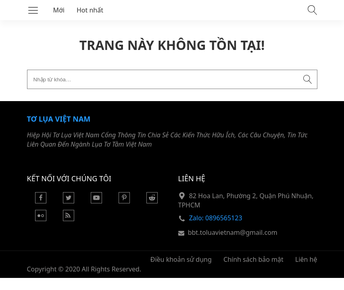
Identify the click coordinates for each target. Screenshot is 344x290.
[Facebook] (40, 201)
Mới (59, 10)
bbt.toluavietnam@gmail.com (232, 232)
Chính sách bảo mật (253, 259)
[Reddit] (152, 201)
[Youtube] (96, 201)
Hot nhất (90, 10)
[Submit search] (307, 79)
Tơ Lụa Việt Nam (59, 119)
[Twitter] (68, 201)
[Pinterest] (124, 201)
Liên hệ (306, 259)
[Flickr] (40, 218)
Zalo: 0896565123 (215, 217)
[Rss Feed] (68, 218)
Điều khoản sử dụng (181, 259)
